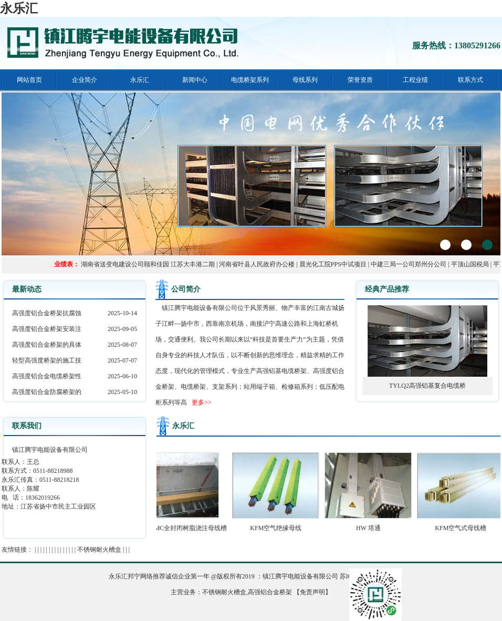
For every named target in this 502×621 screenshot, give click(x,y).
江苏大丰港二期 (195, 264)
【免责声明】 (312, 592)
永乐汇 (19, 8)
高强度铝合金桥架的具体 (46, 344)
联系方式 (470, 80)
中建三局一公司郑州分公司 (410, 264)
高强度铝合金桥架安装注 (46, 329)
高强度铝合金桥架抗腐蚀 (46, 313)
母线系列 (305, 80)
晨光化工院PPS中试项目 (335, 264)
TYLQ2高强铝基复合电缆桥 (427, 385)
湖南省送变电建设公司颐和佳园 (127, 264)
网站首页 (29, 80)
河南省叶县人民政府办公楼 (259, 264)
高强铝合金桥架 (270, 592)
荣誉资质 (360, 80)
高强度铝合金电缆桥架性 (46, 376)
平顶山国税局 (472, 264)
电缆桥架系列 (250, 80)
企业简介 (84, 80)
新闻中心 (194, 80)
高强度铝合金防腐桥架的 (46, 392)
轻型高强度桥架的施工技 (46, 360)
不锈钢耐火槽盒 (99, 549)
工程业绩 (415, 80)
